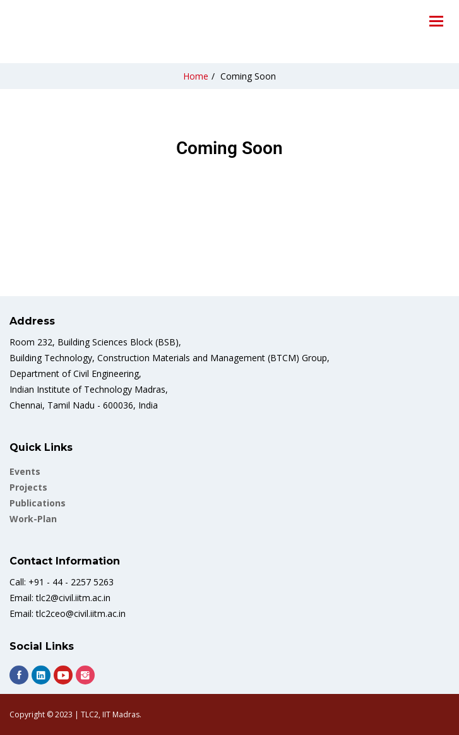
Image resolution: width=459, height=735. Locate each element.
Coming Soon (248, 76)
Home (195, 76)
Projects (28, 487)
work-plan (33, 519)
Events (24, 471)
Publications (37, 503)
